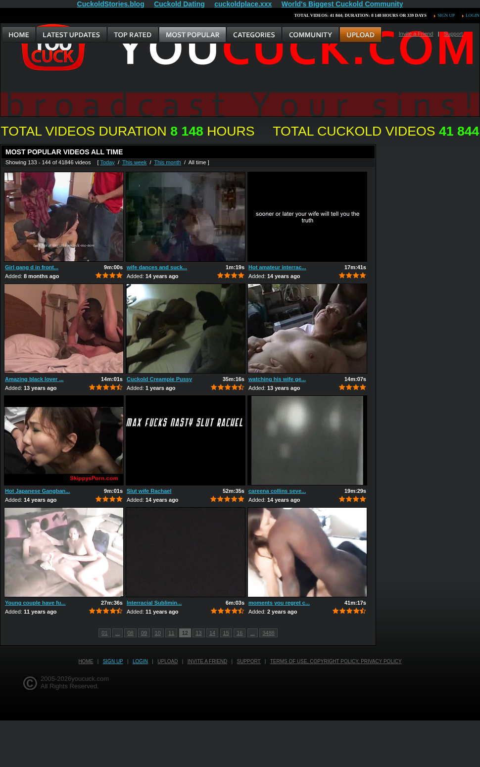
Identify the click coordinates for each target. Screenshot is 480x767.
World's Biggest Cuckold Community (342, 4)
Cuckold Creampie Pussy (159, 379)
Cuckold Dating (179, 4)
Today (107, 162)
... (117, 633)
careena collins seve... (277, 491)
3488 (268, 633)
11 (171, 633)
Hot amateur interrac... (277, 267)
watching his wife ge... (277, 379)
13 (198, 633)
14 (212, 633)
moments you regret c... (279, 603)
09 (144, 633)
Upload (167, 661)
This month (167, 162)
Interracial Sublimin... (154, 603)
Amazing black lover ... (34, 379)
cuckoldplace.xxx (243, 4)
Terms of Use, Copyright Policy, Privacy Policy (336, 661)
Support (453, 34)
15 (226, 633)
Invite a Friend (416, 34)
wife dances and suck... (157, 267)
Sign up (445, 15)
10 (158, 633)
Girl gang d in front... (31, 267)
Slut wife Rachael (149, 491)
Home (85, 661)
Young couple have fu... (35, 603)
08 (130, 633)
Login (473, 15)
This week (134, 162)
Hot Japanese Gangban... (37, 491)
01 (104, 633)
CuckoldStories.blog (110, 4)
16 (239, 633)
